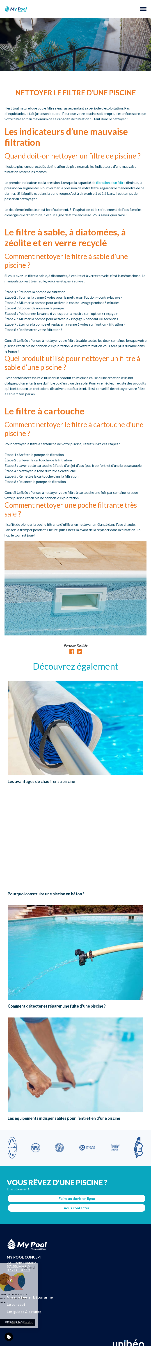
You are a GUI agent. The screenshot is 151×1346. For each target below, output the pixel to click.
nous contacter (76, 1208)
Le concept (16, 1304)
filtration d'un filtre (110, 182)
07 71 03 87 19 (18, 1270)
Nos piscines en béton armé (30, 1297)
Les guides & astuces (24, 1311)
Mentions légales (20, 1322)
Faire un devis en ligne (77, 1198)
